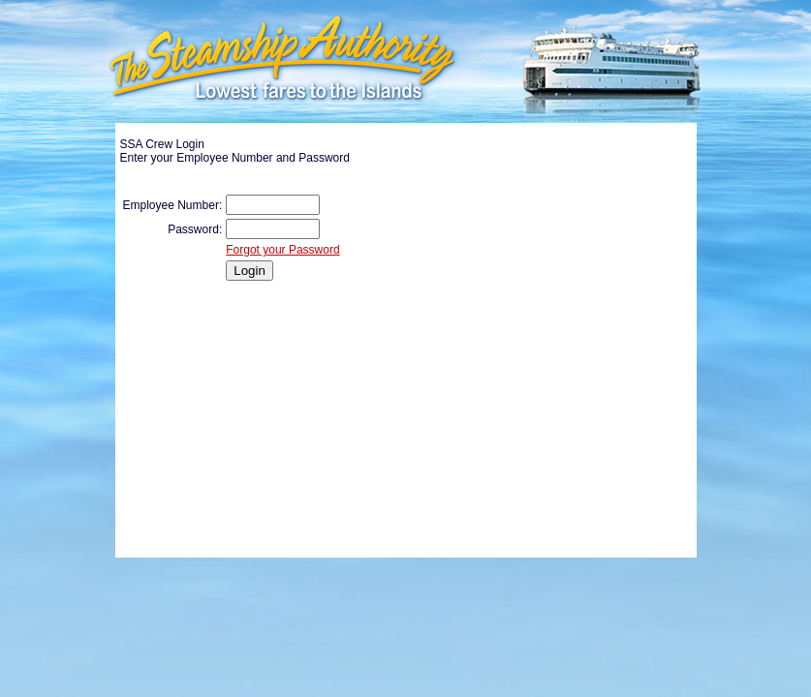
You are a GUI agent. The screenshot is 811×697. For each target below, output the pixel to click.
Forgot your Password (282, 250)
